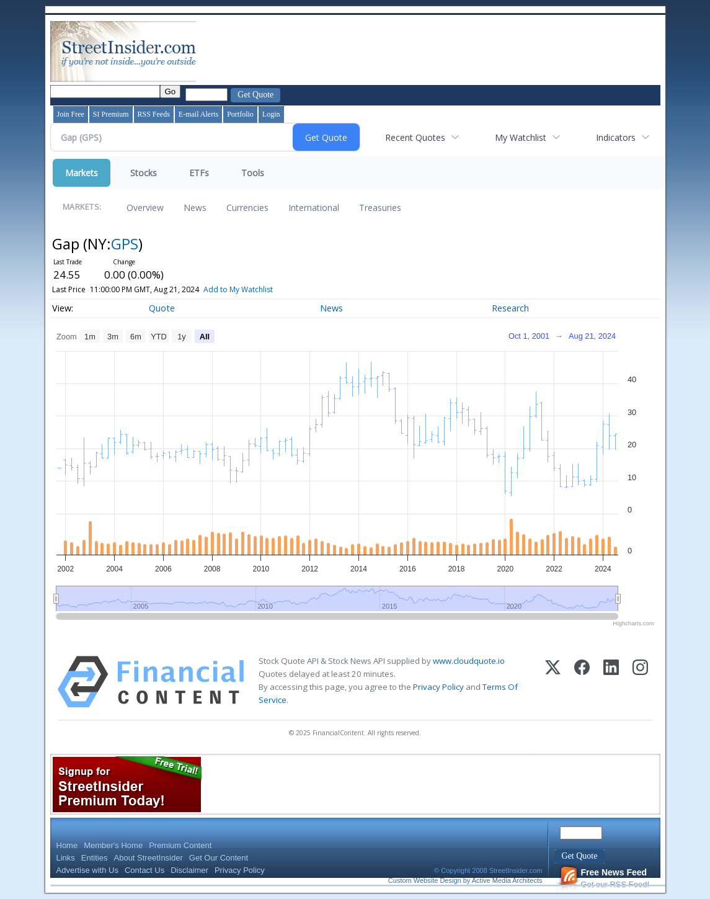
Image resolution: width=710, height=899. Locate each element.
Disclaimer (189, 870)
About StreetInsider (148, 857)
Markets (81, 173)
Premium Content (180, 845)
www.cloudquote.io (469, 660)
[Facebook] (582, 682)
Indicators (616, 137)
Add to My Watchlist (256, 289)
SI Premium (111, 114)
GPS (124, 243)
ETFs (199, 173)
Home (67, 845)
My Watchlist (520, 137)
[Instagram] (640, 682)
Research (510, 308)
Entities (94, 857)
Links (65, 857)
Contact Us (144, 870)
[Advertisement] (424, 51)
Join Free (70, 114)
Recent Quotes (415, 137)
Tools (252, 173)
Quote (162, 308)
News (195, 207)
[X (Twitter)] (553, 682)
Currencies (247, 207)
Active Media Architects (507, 880)
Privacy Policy (438, 686)
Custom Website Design (424, 880)
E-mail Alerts (198, 114)
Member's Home (113, 845)
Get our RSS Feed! (604, 878)
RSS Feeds (154, 114)
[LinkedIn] (611, 682)
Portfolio (240, 114)
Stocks (143, 173)
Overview (145, 207)
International (313, 207)
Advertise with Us (87, 870)
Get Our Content (218, 857)
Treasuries (380, 207)
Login (271, 114)
